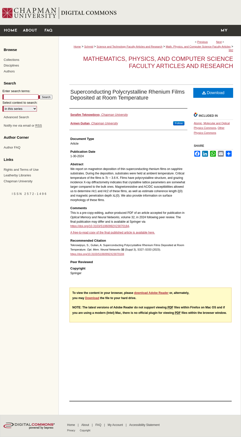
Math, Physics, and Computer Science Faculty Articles (198, 46)
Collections (11, 60)
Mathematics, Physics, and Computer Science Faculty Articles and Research (158, 62)
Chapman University (18, 181)
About (85, 425)
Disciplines (11, 65)
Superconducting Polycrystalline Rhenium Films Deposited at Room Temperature (127, 95)
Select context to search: (19, 102)
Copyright (85, 430)
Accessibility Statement (144, 425)
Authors (9, 71)
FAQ (98, 425)
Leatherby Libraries (17, 175)
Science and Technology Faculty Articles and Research (130, 46)
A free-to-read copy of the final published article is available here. (112, 232)
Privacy (71, 430)
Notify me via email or (23, 126)
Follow (179, 123)
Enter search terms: (16, 91)
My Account (116, 425)
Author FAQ (12, 147)
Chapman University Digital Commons (149, 12)
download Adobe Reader (151, 293)
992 (231, 50)
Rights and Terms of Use (21, 169)
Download (213, 93)
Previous (202, 41)
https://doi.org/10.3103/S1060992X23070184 (99, 226)
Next (219, 41)
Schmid (88, 46)
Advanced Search (16, 117)
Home (77, 46)
